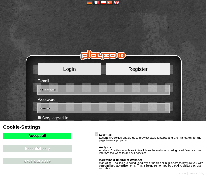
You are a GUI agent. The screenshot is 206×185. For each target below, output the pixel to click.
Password (47, 99)
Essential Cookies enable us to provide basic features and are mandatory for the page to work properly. (148, 137)
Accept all (37, 136)
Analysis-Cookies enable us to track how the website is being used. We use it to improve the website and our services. (148, 150)
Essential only (37, 148)
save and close (37, 161)
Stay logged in (55, 118)
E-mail (43, 81)
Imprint (182, 173)
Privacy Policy (196, 173)
